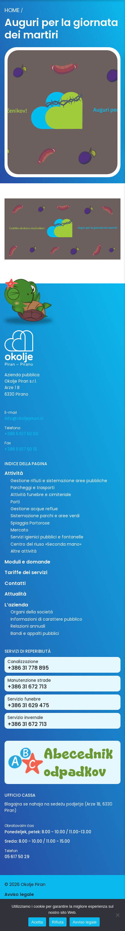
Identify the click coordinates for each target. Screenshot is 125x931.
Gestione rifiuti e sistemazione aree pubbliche (59, 481)
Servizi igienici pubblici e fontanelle (47, 537)
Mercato (19, 530)
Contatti (15, 583)
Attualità (15, 593)
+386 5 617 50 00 (21, 434)
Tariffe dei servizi (26, 572)
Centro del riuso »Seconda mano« (46, 544)
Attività (14, 473)
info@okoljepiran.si (24, 418)
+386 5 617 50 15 (21, 449)
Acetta (37, 922)
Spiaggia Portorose (30, 523)
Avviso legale (19, 894)
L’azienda (16, 604)
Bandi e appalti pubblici (35, 633)
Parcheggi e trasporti (33, 488)
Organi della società (32, 612)
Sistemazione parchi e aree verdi (45, 516)
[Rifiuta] (117, 915)
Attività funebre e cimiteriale (41, 495)
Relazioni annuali (28, 626)
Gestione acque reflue (34, 509)
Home (12, 10)
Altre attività (23, 551)
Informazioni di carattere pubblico (46, 619)
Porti (15, 502)
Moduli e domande (27, 561)
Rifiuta (58, 922)
